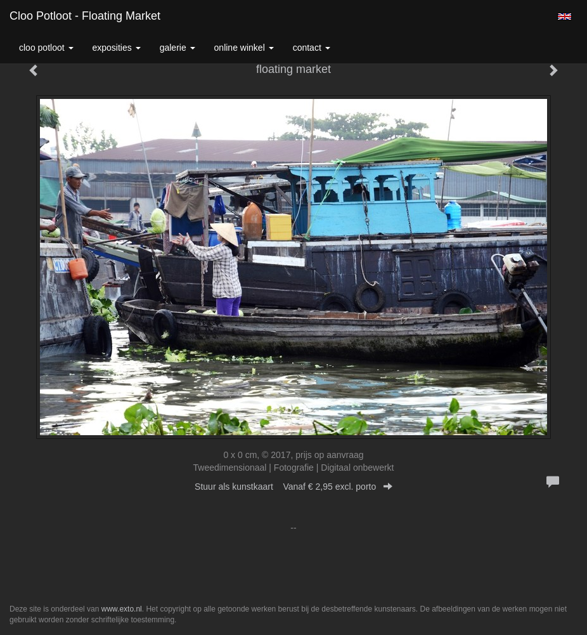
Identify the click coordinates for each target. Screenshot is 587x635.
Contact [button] (311, 48)
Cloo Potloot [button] (46, 48)
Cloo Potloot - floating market (85, 16)
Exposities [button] (117, 48)
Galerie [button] (177, 48)
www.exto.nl (121, 609)
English (564, 16)
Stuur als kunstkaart (293, 486)
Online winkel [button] (244, 48)
